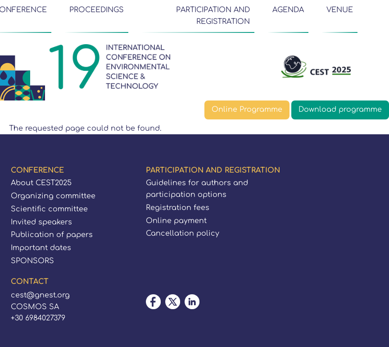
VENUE (339, 10)
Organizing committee (53, 196)
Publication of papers (52, 235)
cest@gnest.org (40, 295)
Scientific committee (49, 209)
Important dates (41, 248)
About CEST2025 (41, 183)
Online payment (176, 221)
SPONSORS (32, 261)
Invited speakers (41, 222)
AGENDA (288, 10)
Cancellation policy (182, 233)
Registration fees (177, 208)
